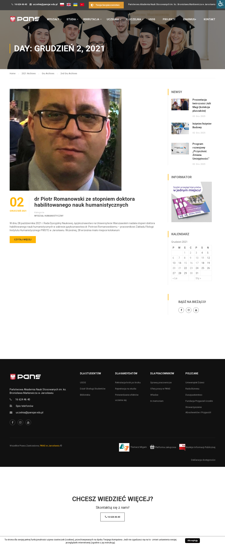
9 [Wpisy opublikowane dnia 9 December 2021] (190, 257)
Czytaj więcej (22, 239)
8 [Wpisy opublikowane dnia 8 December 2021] (184, 257)
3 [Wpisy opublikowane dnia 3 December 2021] (196, 252)
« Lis (175, 278)
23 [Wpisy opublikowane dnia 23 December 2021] (191, 268)
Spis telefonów (24, 406)
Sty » (198, 278)
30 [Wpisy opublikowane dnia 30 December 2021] (191, 273)
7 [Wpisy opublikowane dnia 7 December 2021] (179, 257)
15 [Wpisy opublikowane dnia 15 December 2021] (185, 263)
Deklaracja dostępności (203, 460)
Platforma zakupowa (163, 447)
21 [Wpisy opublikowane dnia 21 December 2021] (179, 268)
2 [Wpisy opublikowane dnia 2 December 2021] (190, 252)
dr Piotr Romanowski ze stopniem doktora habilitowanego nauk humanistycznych (84, 202)
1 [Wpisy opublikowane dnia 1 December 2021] (184, 252)
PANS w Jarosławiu (50, 445)
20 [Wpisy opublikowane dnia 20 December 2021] (174, 268)
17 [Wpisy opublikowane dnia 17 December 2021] (197, 263)
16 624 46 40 (20, 4)
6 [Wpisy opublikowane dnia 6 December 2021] (173, 257)
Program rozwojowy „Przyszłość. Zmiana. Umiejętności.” (200, 151)
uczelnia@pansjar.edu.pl (45, 4)
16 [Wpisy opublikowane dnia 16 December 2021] (191, 263)
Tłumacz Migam (138, 447)
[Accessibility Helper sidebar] (221, 4)
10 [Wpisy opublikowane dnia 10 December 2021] (197, 257)
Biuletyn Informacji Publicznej (197, 447)
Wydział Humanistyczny (48, 216)
